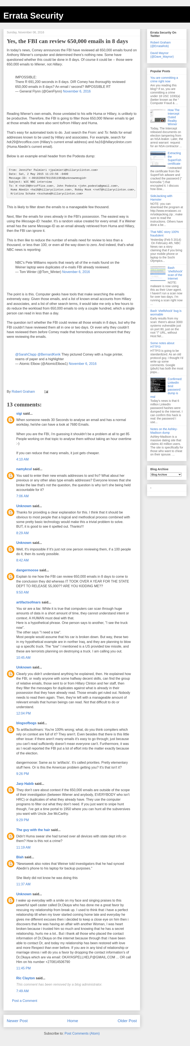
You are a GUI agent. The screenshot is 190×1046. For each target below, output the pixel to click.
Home (72, 1021)
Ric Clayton (25, 978)
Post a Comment (24, 1001)
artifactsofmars (28, 602)
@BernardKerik (49, 354)
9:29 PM (22, 820)
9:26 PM (22, 774)
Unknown (23, 506)
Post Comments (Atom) (82, 1033)
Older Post (127, 1021)
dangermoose (27, 570)
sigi (19, 413)
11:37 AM (23, 884)
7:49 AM (22, 991)
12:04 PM (23, 713)
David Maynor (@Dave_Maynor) (162, 54)
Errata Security (33, 15)
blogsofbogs (26, 723)
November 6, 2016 (77, 91)
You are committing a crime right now (164, 79)
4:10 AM (22, 459)
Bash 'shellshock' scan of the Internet (175, 273)
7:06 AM (22, 496)
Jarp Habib (25, 783)
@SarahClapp (26, 354)
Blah (20, 857)
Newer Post (17, 1021)
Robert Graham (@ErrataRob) (160, 44)
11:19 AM (23, 847)
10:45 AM (23, 657)
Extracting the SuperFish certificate (174, 158)
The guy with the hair (33, 830)
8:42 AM (22, 560)
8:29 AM (22, 533)
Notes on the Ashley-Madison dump (164, 430)
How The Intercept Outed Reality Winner (174, 117)
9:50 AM (22, 592)
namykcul (24, 469)
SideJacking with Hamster (161, 197)
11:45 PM (23, 968)
